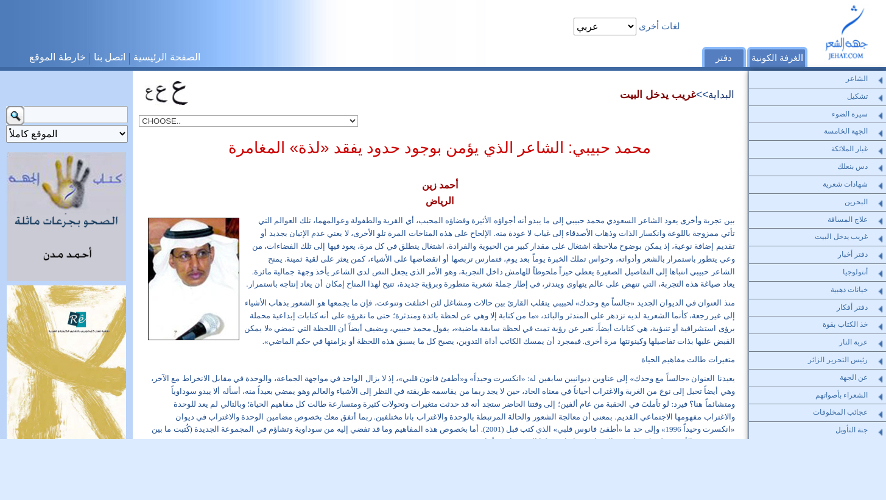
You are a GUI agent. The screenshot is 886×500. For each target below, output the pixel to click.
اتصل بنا (109, 57)
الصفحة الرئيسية (166, 57)
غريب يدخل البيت (658, 94)
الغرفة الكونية (777, 58)
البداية (721, 94)
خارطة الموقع (57, 57)
